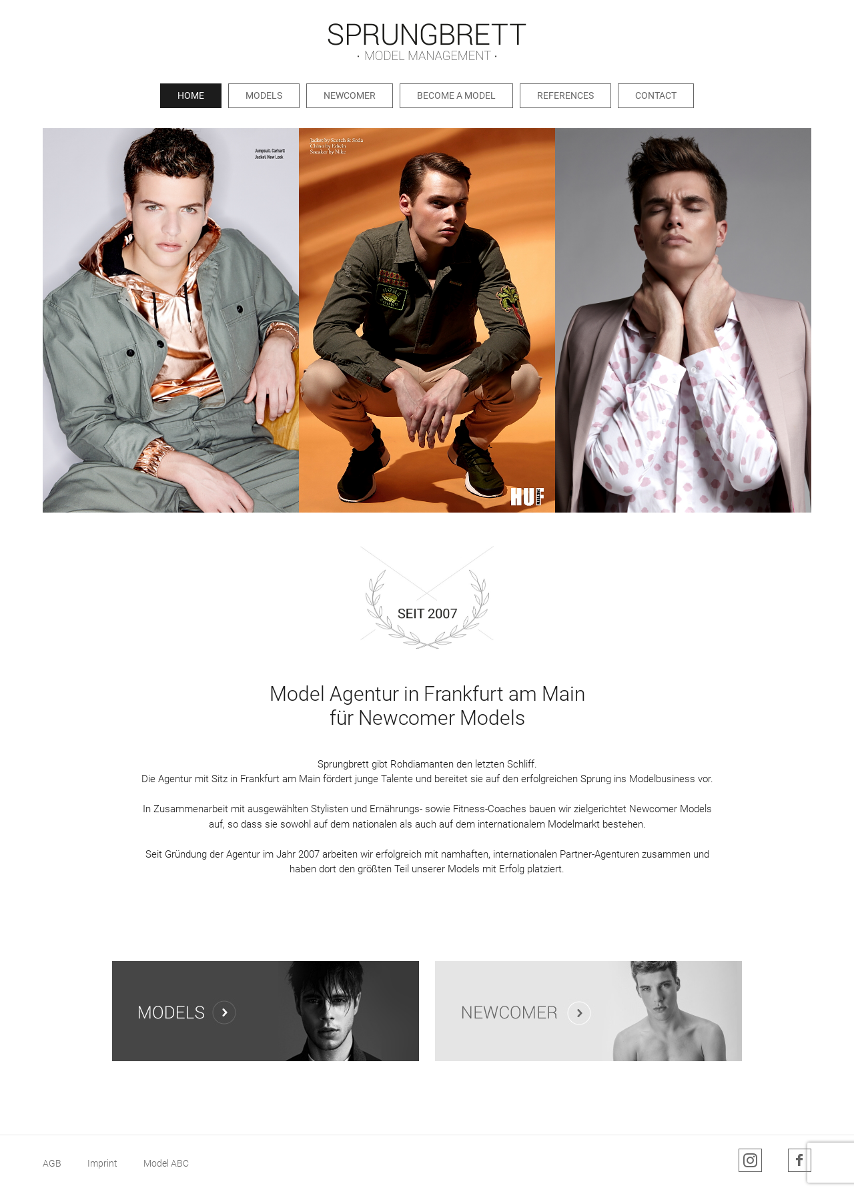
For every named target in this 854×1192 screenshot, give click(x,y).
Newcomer (350, 95)
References (565, 95)
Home (190, 95)
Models (264, 95)
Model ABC (166, 1163)
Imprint (102, 1163)
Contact (656, 95)
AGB (52, 1163)
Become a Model (456, 95)
